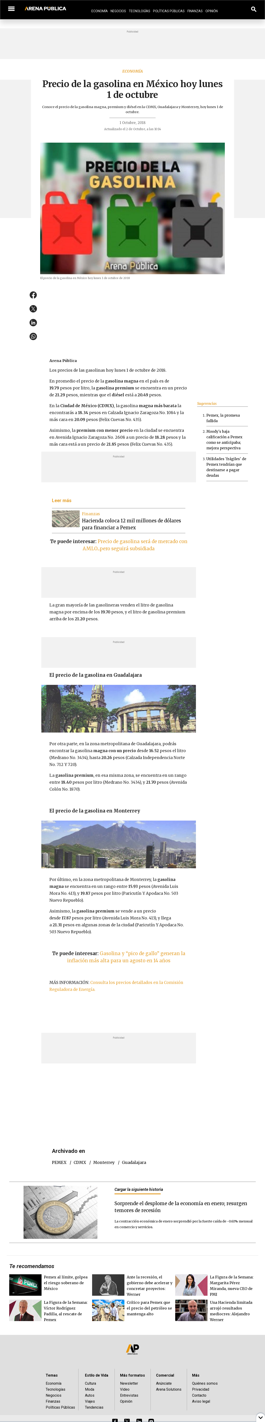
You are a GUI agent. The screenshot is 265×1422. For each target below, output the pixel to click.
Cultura (90, 1383)
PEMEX (59, 1162)
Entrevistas (129, 1395)
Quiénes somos (205, 1383)
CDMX (80, 1162)
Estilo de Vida (96, 1375)
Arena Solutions (168, 1389)
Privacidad (200, 1389)
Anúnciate (164, 1383)
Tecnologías (139, 11)
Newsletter (129, 1383)
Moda (89, 1389)
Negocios (118, 11)
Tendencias (94, 1407)
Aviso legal (201, 1401)
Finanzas (195, 11)
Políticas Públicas (169, 11)
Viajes (90, 1401)
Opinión (211, 11)
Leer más (62, 500)
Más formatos (132, 1375)
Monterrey (104, 1162)
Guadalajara (134, 1162)
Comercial (165, 1375)
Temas (52, 1375)
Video (124, 1389)
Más (195, 1375)
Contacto (199, 1395)
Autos (89, 1395)
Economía (99, 11)
